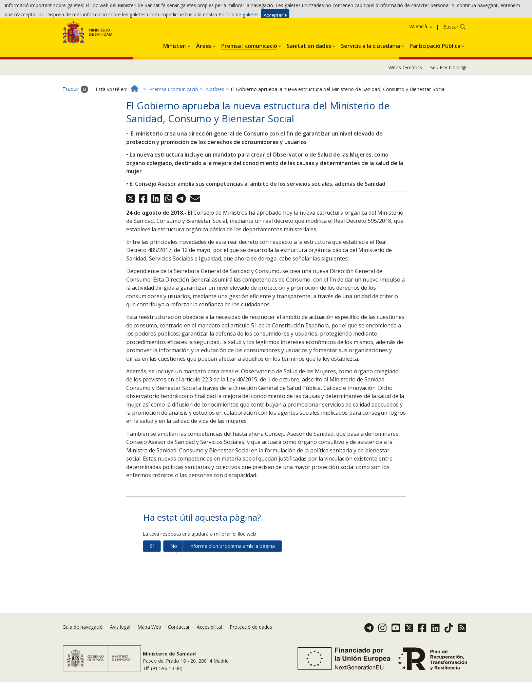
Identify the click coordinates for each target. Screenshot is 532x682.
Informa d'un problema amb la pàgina (232, 572)
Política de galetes (238, 16)
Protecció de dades (251, 638)
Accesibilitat (210, 638)
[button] (174, 71)
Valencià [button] (421, 52)
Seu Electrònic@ (448, 93)
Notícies (215, 115)
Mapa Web (149, 638)
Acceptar (275, 17)
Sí (152, 572)
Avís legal (120, 638)
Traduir (75, 115)
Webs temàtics (405, 93)
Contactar (179, 638)
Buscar (450, 53)
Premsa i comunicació (173, 115)
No (173, 572)
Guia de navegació (82, 638)
